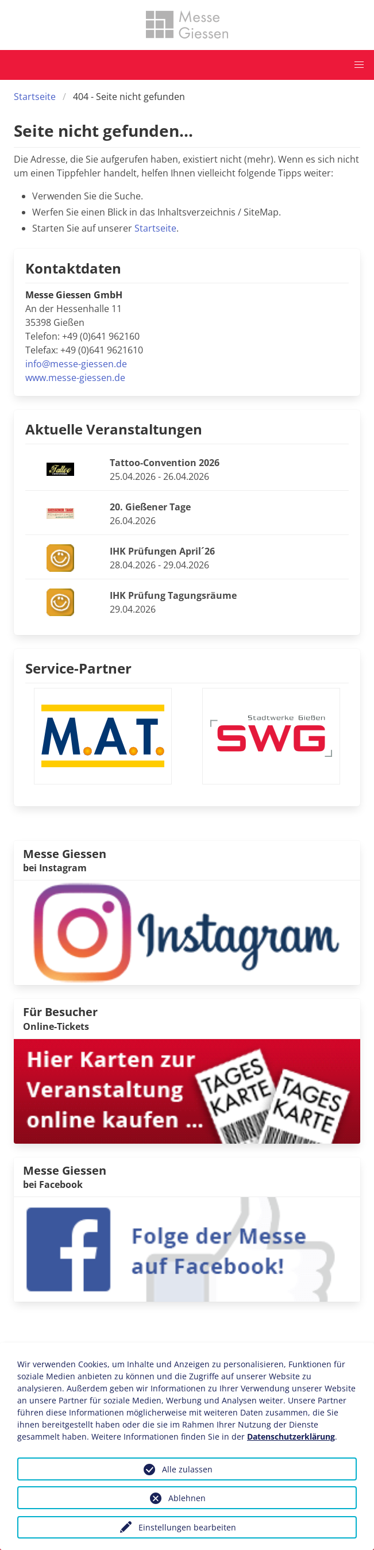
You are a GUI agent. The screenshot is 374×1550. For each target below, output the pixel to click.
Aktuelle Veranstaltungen (113, 429)
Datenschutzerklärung (291, 1436)
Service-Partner (78, 668)
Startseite (35, 96)
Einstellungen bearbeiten (187, 1527)
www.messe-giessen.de (75, 377)
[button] (359, 65)
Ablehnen (187, 1498)
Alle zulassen (187, 1469)
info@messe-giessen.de (76, 363)
